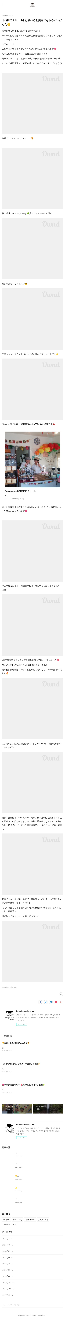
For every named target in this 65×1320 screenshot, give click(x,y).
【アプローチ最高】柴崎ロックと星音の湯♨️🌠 (34, 1165)
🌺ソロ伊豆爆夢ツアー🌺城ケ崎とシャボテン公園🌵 (23, 1085)
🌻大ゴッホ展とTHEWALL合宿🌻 (16, 1043)
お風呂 (43, 1220)
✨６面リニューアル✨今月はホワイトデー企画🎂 (35, 1188)
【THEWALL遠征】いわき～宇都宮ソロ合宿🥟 (21, 1064)
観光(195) (5, 987)
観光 (30, 1220)
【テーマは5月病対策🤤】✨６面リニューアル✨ (35, 1153)
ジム (17, 1220)
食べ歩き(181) (12, 987)
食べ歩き (9, 1225)
